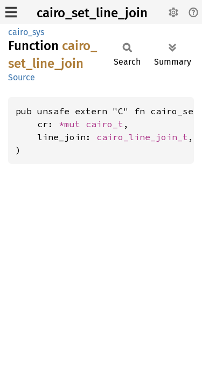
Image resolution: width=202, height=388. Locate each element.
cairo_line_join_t (142, 136)
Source (21, 77)
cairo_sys (26, 32)
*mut (72, 124)
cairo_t (104, 124)
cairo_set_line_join (92, 12)
